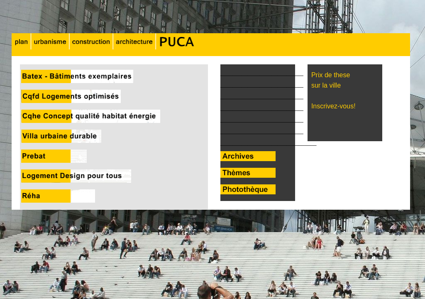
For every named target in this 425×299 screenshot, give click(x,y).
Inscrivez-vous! (332, 106)
